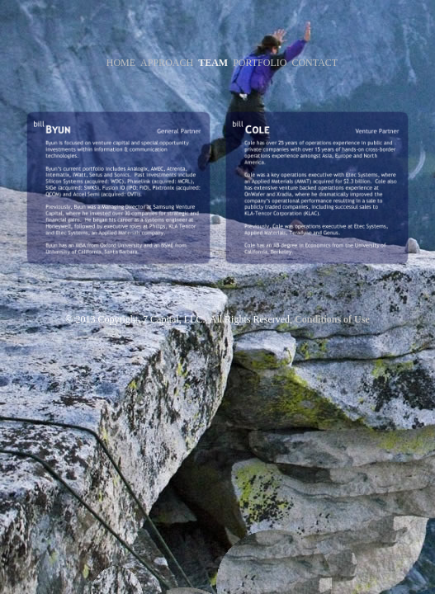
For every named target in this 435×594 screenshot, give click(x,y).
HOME (120, 62)
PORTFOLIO (259, 62)
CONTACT (314, 62)
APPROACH (166, 62)
